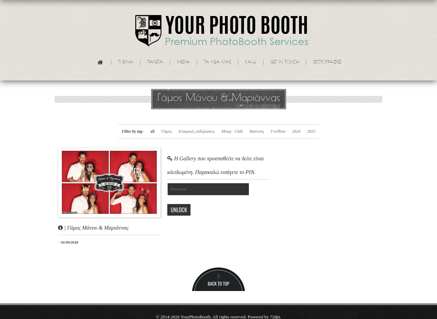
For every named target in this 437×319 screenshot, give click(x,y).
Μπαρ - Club (232, 131)
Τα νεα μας (217, 62)
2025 (311, 131)
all (153, 131)
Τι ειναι (125, 62)
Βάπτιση (257, 131)
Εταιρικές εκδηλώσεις (197, 131)
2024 (296, 131)
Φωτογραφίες (327, 62)
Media (183, 62)
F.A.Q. (250, 62)
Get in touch (284, 62)
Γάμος (166, 131)
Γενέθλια (277, 131)
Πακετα (155, 62)
